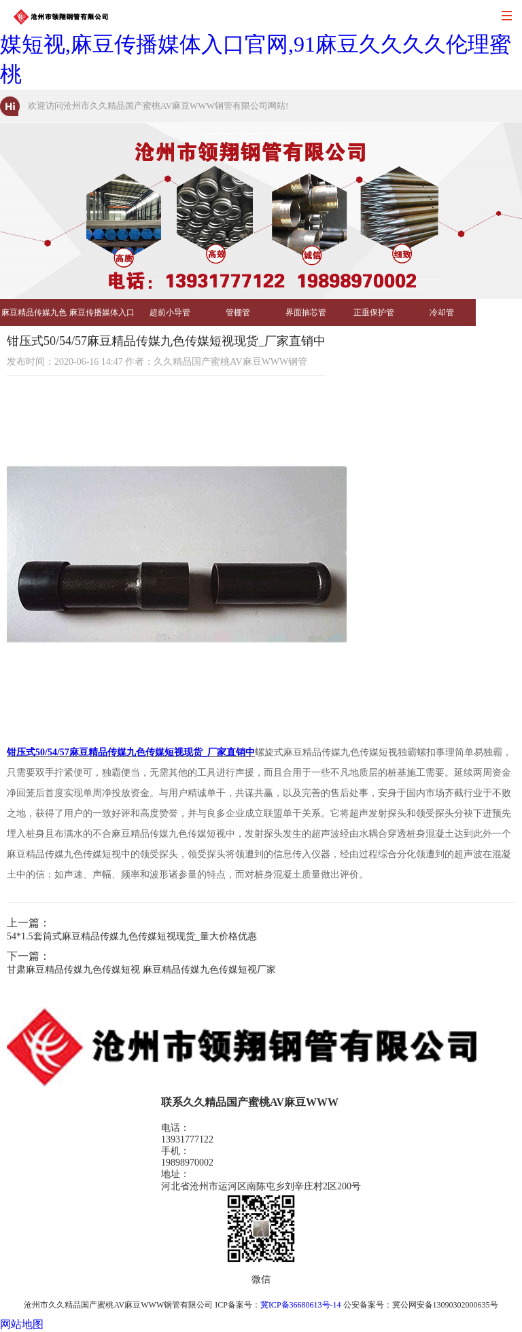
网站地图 (22, 1324)
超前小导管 (170, 312)
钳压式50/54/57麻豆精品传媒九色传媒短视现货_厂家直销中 (131, 752)
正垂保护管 (373, 312)
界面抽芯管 (305, 312)
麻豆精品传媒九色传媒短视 (34, 317)
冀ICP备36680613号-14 (300, 1305)
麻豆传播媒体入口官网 (102, 317)
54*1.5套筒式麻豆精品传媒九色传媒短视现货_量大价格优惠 (132, 936)
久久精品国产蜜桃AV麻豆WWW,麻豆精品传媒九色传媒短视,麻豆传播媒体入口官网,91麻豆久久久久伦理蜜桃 (255, 44)
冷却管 (442, 312)
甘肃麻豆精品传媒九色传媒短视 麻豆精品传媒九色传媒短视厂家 (141, 970)
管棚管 (238, 312)
